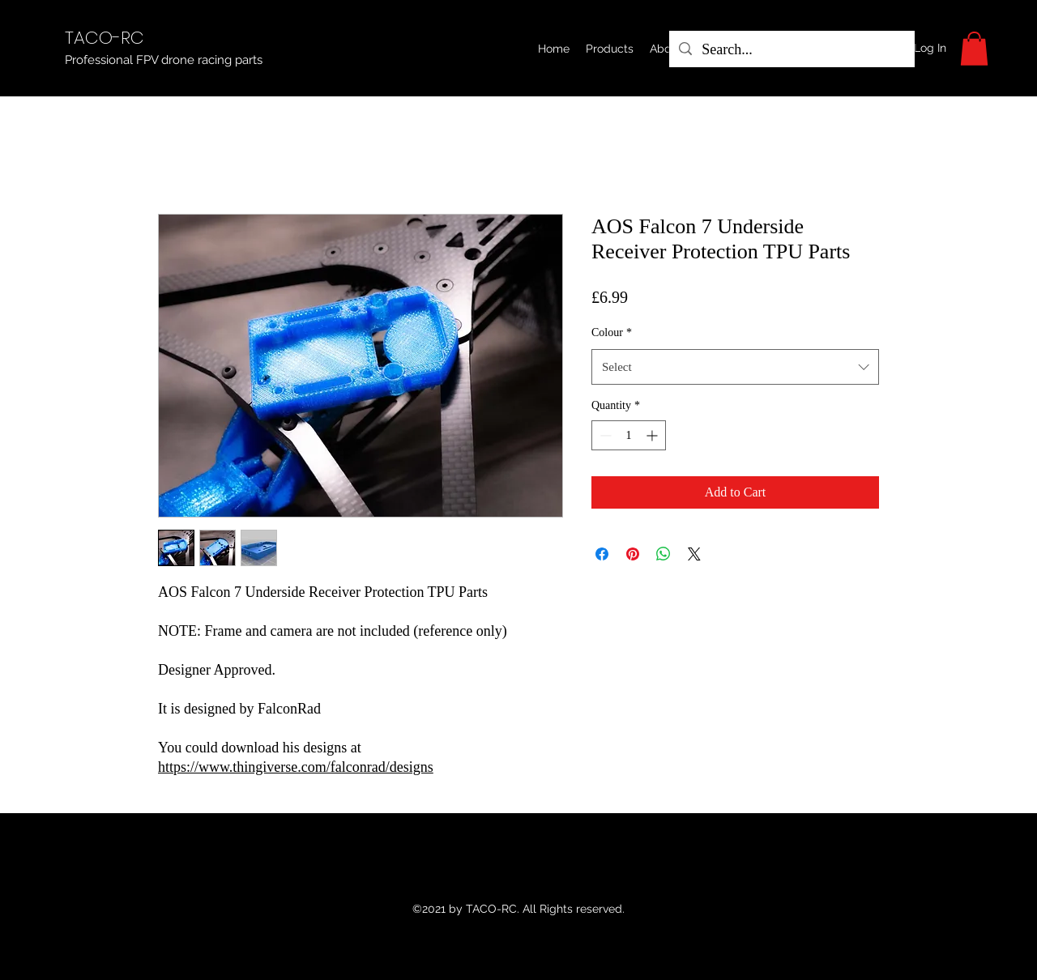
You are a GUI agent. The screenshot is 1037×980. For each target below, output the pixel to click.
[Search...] (791, 50)
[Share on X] (694, 554)
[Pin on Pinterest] (632, 554)
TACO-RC (104, 37)
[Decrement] (604, 435)
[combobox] (735, 367)
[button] (610, 48)
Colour (611, 332)
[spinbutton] (628, 435)
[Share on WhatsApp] (663, 554)
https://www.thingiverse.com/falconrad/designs (295, 767)
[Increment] (653, 435)
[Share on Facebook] (602, 554)
